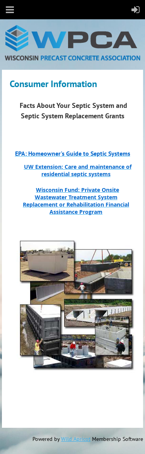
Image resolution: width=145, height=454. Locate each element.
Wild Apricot (75, 439)
